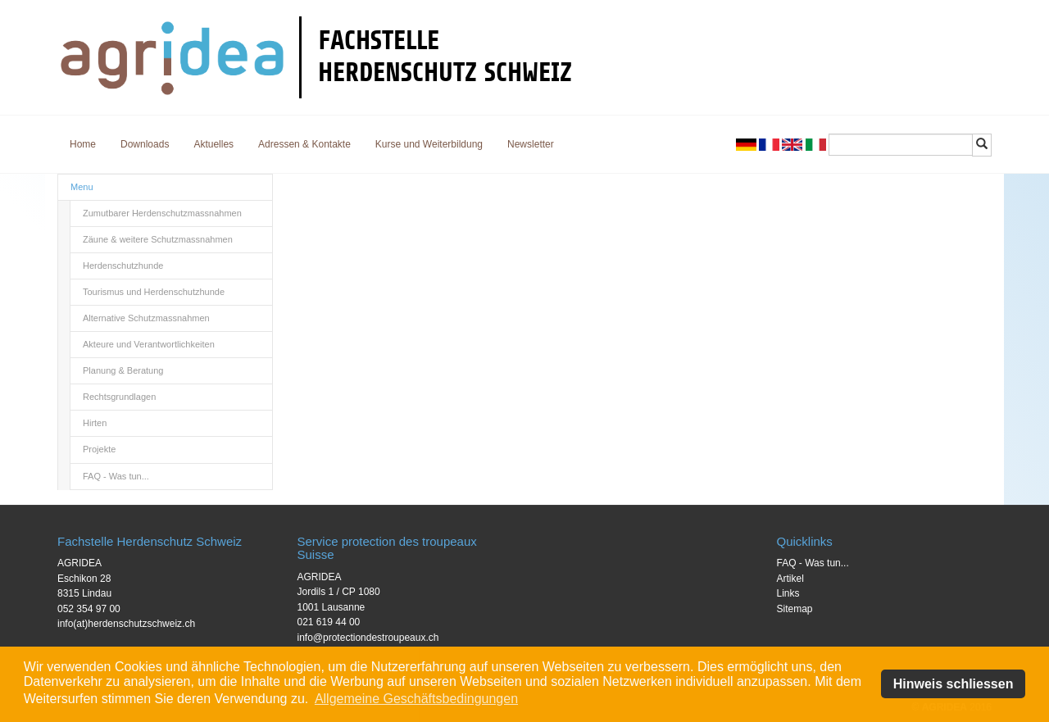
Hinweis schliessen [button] (953, 684)
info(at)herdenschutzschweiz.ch (126, 623)
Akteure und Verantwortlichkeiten (149, 344)
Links (788, 593)
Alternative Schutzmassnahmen (146, 318)
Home (83, 144)
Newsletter (530, 144)
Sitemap (795, 609)
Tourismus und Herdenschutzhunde (154, 292)
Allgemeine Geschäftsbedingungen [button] (416, 699)
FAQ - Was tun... (116, 476)
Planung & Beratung (123, 370)
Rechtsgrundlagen (119, 397)
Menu (81, 187)
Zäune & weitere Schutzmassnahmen (158, 239)
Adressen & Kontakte (304, 144)
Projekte (99, 449)
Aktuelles (213, 144)
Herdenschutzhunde (123, 265)
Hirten (95, 423)
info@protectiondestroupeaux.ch (368, 637)
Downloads (144, 144)
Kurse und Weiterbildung (429, 144)
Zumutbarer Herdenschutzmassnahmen (162, 213)
